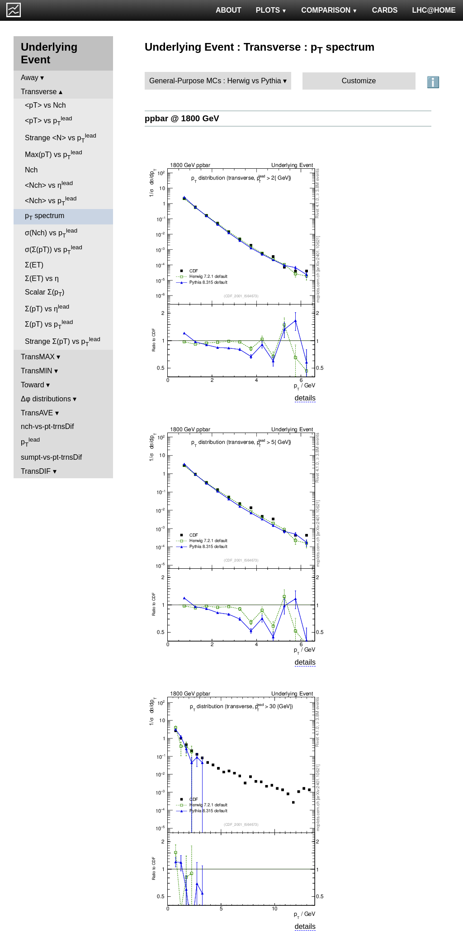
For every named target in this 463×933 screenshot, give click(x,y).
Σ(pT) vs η (47, 308)
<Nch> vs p (50, 201)
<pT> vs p (48, 121)
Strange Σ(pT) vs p (62, 341)
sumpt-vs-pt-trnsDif (51, 457)
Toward (32, 385)
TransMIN (36, 371)
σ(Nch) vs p (51, 233)
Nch (31, 170)
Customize (359, 81)
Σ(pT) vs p (49, 324)
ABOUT (228, 10)
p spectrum (44, 216)
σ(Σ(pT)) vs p (53, 250)
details (305, 398)
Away (29, 77)
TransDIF (36, 471)
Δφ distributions (46, 399)
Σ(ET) (34, 265)
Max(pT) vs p (53, 155)
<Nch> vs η (49, 184)
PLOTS (271, 10)
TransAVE (37, 413)
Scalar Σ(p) (44, 293)
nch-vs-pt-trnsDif (47, 426)
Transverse (39, 91)
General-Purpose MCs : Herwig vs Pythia (215, 81)
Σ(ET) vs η (42, 278)
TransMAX (38, 357)
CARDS (385, 10)
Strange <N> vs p (60, 138)
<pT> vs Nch (45, 105)
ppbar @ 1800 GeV (182, 118)
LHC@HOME (434, 10)
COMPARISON (329, 10)
